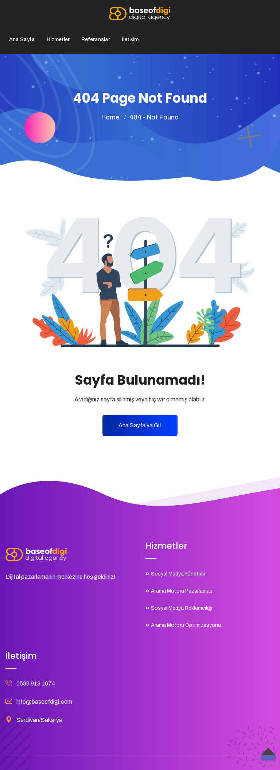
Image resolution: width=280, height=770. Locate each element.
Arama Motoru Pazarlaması (182, 591)
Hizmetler (58, 39)
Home (110, 117)
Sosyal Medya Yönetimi (178, 574)
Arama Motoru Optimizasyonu (186, 625)
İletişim (130, 39)
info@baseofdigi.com (44, 702)
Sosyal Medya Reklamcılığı (181, 608)
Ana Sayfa (22, 39)
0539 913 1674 (35, 683)
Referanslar (95, 39)
